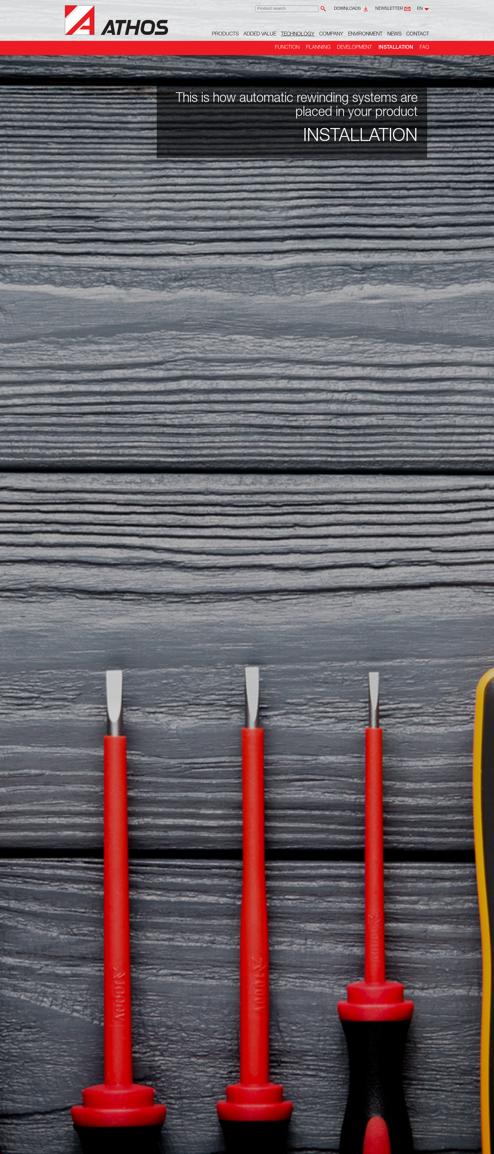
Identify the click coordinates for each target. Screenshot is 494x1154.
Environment (365, 34)
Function (287, 47)
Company (331, 34)
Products (225, 34)
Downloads (347, 9)
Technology (297, 34)
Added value (260, 34)
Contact (417, 34)
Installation (395, 47)
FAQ (424, 47)
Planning (318, 47)
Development (354, 47)
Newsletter (389, 9)
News (394, 34)
